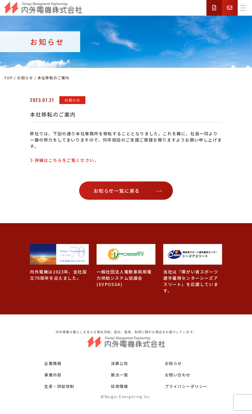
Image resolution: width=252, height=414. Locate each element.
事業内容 (52, 375)
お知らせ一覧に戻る (116, 190)
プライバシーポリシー (186, 386)
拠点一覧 (119, 375)
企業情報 (52, 363)
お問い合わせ (178, 375)
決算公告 (119, 363)
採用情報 (119, 386)
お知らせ (173, 363)
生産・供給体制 (59, 386)
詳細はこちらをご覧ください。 (67, 160)
